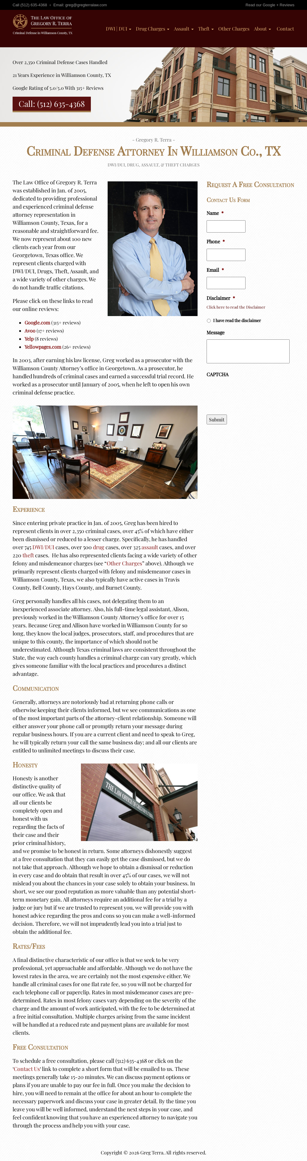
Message (216, 333)
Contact (285, 28)
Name (215, 213)
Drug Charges (152, 28)
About (262, 28)
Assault (184, 28)
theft (28, 555)
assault (150, 547)
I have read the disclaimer (237, 320)
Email (215, 270)
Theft (206, 28)
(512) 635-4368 (33, 5)
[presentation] (252, 393)
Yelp (29, 339)
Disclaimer (221, 298)
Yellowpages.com (43, 347)
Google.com (37, 322)
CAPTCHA (217, 374)
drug (98, 547)
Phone (216, 242)
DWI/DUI (43, 547)
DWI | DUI (118, 28)
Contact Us (27, 1068)
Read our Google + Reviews (270, 5)
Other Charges (233, 28)
